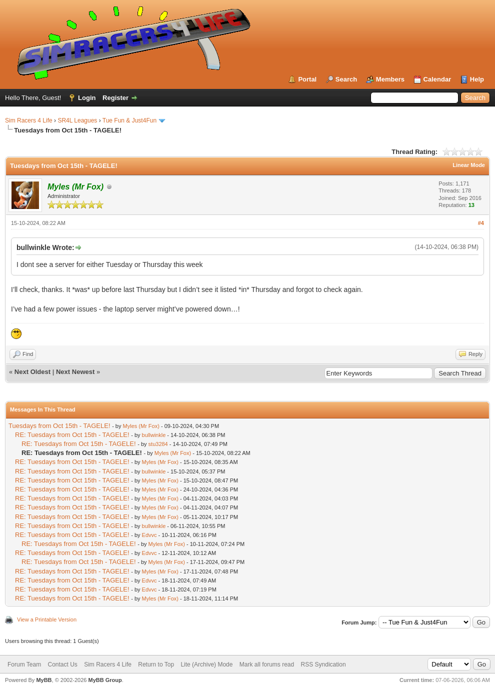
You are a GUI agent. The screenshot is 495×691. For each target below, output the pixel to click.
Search (346, 79)
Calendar (438, 79)
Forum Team (24, 664)
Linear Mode (468, 165)
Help (477, 79)
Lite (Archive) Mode (206, 664)
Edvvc (149, 535)
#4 (481, 223)
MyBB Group (105, 680)
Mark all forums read (267, 664)
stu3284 (158, 444)
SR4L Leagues (77, 120)
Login (87, 98)
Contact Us (62, 664)
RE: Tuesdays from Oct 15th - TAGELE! (72, 434)
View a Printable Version (46, 619)
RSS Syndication (323, 664)
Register (115, 98)
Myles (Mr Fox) (141, 426)
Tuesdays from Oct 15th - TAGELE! (59, 426)
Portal (307, 79)
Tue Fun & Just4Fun (129, 120)
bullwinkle (154, 435)
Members (390, 79)
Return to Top (156, 664)
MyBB (44, 680)
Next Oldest (32, 372)
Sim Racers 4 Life (28, 120)
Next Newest (75, 372)
